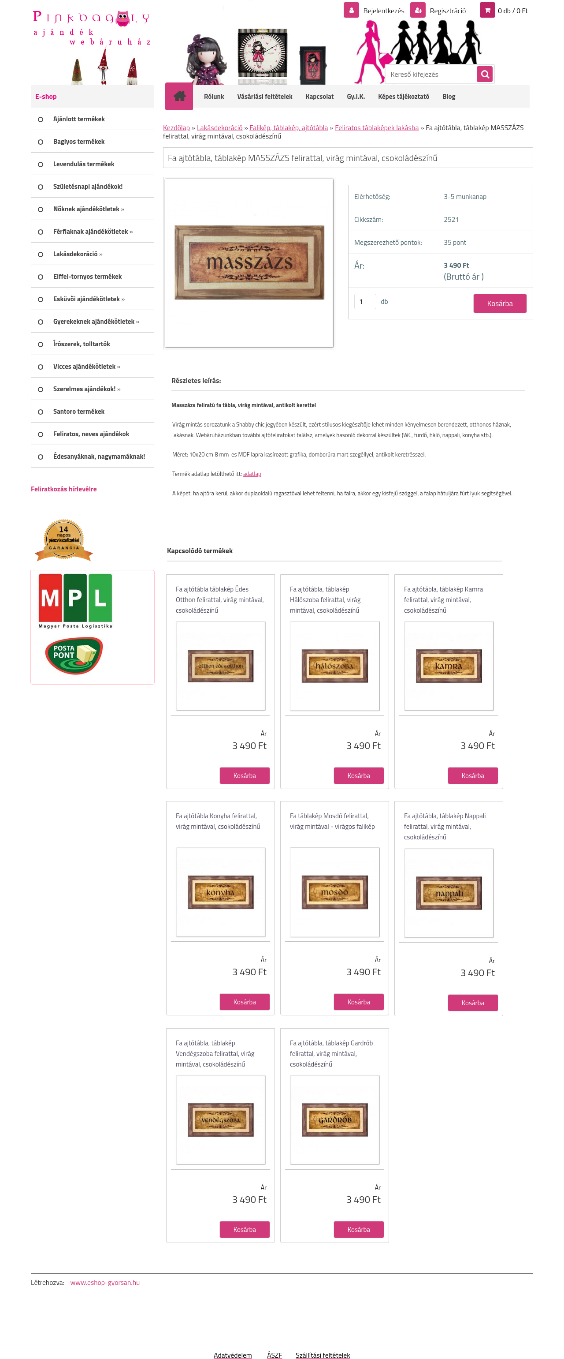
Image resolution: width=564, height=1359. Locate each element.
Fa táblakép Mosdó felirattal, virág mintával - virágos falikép (332, 821)
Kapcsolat (320, 96)
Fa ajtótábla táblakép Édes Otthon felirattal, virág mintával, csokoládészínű (220, 599)
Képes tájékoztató (403, 96)
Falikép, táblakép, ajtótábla (288, 127)
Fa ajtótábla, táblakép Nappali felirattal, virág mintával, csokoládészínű (445, 826)
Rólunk (214, 96)
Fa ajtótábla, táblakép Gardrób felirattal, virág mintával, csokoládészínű (331, 1053)
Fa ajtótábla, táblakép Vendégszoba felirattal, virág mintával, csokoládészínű (215, 1053)
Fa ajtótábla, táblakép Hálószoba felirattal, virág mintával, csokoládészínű (325, 599)
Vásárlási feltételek (265, 96)
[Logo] (91, 27)
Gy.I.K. (356, 96)
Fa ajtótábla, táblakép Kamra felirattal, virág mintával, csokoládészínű (443, 599)
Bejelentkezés (384, 10)
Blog (448, 96)
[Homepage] (185, 96)
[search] (484, 74)
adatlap (252, 473)
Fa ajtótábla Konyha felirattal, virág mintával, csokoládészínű (218, 821)
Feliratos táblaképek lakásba (377, 127)
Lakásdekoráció (220, 127)
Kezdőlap (176, 127)
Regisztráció (447, 10)
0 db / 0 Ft (513, 10)
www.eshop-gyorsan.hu (105, 1282)
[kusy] (365, 301)
